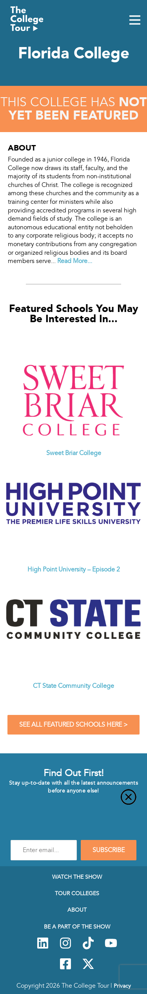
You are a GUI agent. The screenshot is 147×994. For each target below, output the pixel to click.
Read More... (74, 261)
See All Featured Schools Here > (73, 725)
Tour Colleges (77, 893)
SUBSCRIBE (109, 850)
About (77, 909)
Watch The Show (77, 876)
